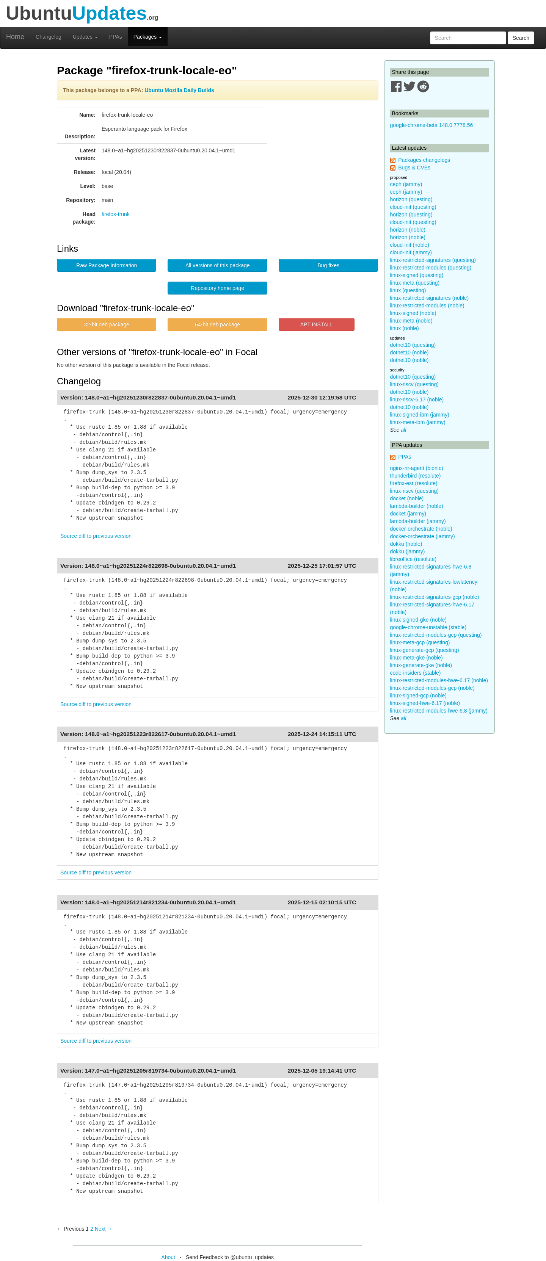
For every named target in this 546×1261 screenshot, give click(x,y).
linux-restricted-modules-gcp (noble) (432, 688)
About (168, 1257)
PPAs (115, 37)
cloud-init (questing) (413, 207)
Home (15, 37)
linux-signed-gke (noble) (418, 620)
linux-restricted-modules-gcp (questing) (436, 635)
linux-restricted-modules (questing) (431, 268)
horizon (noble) (407, 230)
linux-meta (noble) (411, 321)
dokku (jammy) (407, 551)
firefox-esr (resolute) (414, 483)
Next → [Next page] (104, 1229)
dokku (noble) (406, 544)
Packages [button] (147, 37)
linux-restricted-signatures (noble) (429, 298)
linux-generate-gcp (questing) (424, 650)
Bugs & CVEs (414, 167)
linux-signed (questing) (417, 275)
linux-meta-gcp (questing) (420, 642)
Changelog (48, 37)
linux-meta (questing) (415, 283)
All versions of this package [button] (217, 265)
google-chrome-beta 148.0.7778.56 (431, 125)
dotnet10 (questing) (413, 345)
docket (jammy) (408, 514)
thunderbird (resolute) (415, 476)
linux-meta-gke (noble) (416, 658)
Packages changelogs (424, 160)
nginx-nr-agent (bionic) (416, 468)
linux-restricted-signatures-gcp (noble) (434, 597)
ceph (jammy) (406, 184)
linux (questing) (408, 290)
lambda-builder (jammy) (418, 521)
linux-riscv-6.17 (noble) (417, 399)
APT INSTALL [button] (316, 324)
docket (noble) (407, 498)
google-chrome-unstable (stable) (428, 627)
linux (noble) (404, 328)
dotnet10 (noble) (409, 352)
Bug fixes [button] (328, 265)
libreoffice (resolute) (413, 559)
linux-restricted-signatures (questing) (433, 260)
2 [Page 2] (91, 1229)
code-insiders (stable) (415, 673)
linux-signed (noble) (413, 313)
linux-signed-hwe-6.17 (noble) (425, 703)
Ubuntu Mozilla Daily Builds (179, 90)
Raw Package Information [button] (106, 265)
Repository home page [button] (217, 288)
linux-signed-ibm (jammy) (419, 415)
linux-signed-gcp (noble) (418, 695)
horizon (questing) (411, 199)
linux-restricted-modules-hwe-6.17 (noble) (439, 680)
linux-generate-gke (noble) (421, 665)
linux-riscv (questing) (414, 384)
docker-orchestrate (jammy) (422, 536)
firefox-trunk (116, 214)
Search (521, 38)
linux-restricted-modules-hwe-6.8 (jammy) (439, 711)
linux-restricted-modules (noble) (427, 305)
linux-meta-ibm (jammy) (418, 422)
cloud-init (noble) (410, 245)
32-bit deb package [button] (106, 324)
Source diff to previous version (96, 536)
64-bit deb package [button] (217, 324)
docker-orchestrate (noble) (421, 529)
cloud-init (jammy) (411, 252)
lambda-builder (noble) (416, 506)
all (403, 430)
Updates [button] (85, 37)
